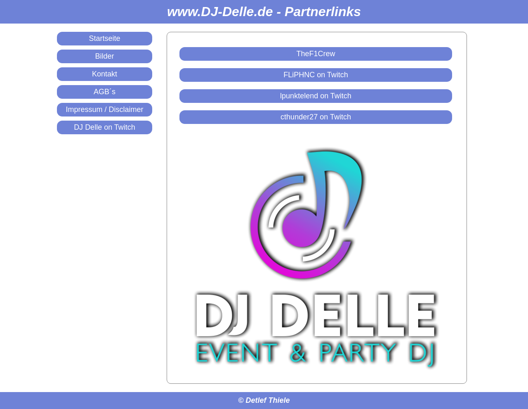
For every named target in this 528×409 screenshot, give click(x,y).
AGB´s (105, 92)
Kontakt (104, 74)
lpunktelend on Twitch (315, 96)
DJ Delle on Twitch (104, 127)
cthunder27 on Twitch (315, 117)
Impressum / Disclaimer (104, 109)
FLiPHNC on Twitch (315, 75)
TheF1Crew (315, 54)
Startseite (104, 38)
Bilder (104, 56)
